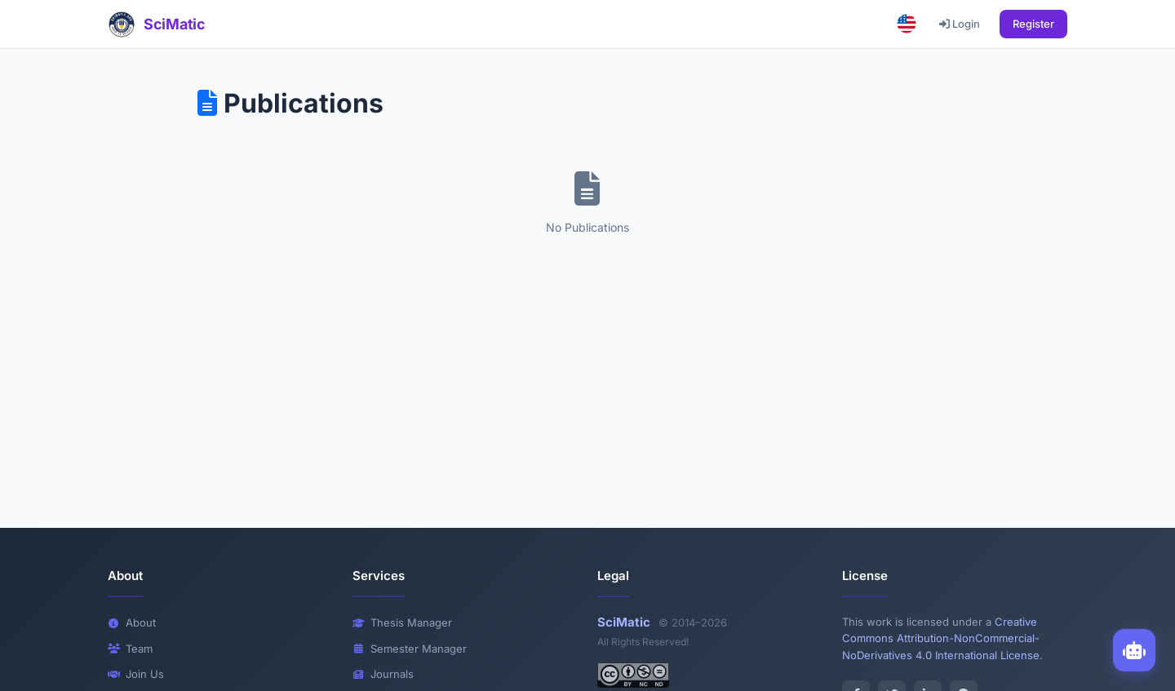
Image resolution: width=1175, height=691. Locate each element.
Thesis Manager (402, 622)
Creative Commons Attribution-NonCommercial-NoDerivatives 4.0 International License (941, 638)
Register (1033, 23)
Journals (383, 673)
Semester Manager (409, 648)
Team (130, 648)
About (132, 622)
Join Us (136, 673)
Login (959, 23)
